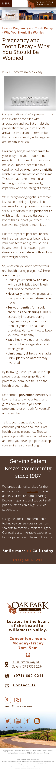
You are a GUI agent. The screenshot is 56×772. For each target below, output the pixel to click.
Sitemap (46, 753)
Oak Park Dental (24, 751)
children (32, 491)
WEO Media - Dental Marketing (43, 751)
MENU (6, 3)
